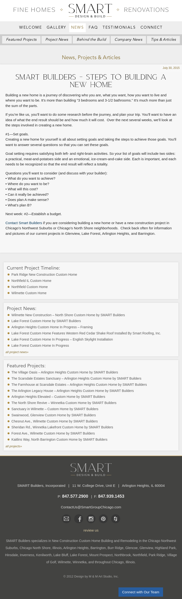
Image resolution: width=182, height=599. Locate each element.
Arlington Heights (76, 548)
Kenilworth (43, 555)
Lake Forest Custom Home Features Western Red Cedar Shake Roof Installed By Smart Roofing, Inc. (86, 333)
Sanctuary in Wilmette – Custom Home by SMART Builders (54, 409)
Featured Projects (21, 40)
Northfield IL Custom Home (31, 281)
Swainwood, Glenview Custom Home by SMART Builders (53, 415)
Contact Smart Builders (23, 223)
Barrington (98, 548)
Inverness (27, 555)
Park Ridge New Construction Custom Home (44, 274)
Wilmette (64, 562)
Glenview (146, 548)
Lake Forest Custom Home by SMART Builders (46, 321)
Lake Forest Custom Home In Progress (40, 345)
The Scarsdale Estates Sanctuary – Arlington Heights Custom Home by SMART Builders (76, 378)
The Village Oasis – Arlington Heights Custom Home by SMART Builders (64, 372)
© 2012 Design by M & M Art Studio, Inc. (91, 576)
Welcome (30, 28)
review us (90, 530)
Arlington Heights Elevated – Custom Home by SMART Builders (58, 397)
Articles (163, 40)
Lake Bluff (60, 555)
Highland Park (165, 548)
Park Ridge (157, 555)
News (77, 28)
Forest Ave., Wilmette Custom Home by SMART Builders (53, 433)
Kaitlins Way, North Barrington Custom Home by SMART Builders (59, 439)
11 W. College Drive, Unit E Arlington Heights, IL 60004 (118, 486)
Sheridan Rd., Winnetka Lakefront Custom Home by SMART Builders (62, 427)
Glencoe (131, 548)
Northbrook (122, 555)
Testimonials (119, 28)
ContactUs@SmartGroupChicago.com (91, 507)
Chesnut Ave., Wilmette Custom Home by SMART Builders (54, 421)
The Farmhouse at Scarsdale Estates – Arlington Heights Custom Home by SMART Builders (79, 384)
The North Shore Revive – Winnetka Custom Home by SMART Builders (63, 403)
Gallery (56, 28)
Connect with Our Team (140, 592)
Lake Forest (78, 555)
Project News (56, 40)
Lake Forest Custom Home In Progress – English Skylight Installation (62, 339)
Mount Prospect (101, 555)
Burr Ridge (115, 548)
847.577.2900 (75, 496)
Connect (152, 28)
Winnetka (79, 562)
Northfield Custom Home (29, 287)
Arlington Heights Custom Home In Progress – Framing (51, 327)
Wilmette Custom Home (28, 293)
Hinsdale (11, 555)
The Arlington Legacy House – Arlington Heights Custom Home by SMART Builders (72, 391)
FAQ (93, 28)
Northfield (140, 555)
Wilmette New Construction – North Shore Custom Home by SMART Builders (68, 315)
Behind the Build (91, 40)
